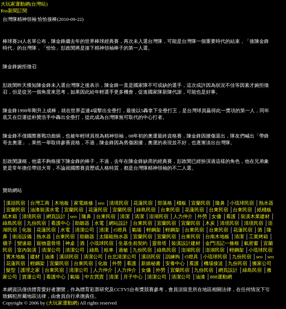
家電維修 (83, 203)
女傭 (216, 216)
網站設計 (118, 223)
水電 (99, 223)
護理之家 (30, 270)
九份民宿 (36, 223)
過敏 (123, 250)
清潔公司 (84, 230)
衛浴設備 (22, 236)
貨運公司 (31, 277)
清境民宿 (118, 203)
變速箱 (24, 243)
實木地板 (15, 256)
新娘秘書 (151, 263)
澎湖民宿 (158, 216)
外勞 (202, 216)
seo (101, 203)
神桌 (70, 243)
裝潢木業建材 (255, 216)
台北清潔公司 (121, 256)
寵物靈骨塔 (48, 243)
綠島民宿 (146, 209)
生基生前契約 (133, 243)
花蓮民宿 (143, 203)
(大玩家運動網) (63, 303)
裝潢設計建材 (185, 243)
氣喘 (137, 230)
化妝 (27, 230)
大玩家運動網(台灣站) (24, 4)
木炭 (210, 223)
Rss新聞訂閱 (14, 10)
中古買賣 (94, 277)
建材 (35, 256)
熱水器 (266, 203)
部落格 (165, 203)
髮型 (11, 270)
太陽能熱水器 (113, 236)
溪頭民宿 (15, 203)
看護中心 (60, 223)
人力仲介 (183, 216)
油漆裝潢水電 (44, 209)
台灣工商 (40, 203)
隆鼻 (220, 203)
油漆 (49, 256)
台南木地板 (217, 236)
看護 (231, 216)
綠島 (94, 250)
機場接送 (213, 263)
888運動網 (221, 277)
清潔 (125, 216)
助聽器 (82, 223)
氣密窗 (251, 243)
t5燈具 (120, 230)
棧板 (181, 203)
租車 (109, 250)
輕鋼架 (153, 230)
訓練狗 (172, 256)
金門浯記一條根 (222, 243)
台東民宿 (170, 209)
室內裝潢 (26, 250)
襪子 (7, 243)
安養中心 (175, 263)
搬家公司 (261, 263)
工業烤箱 (258, 236)
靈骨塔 (159, 243)
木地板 (61, 203)
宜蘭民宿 (200, 203)
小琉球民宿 (242, 203)
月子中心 (133, 277)
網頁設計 (56, 216)
